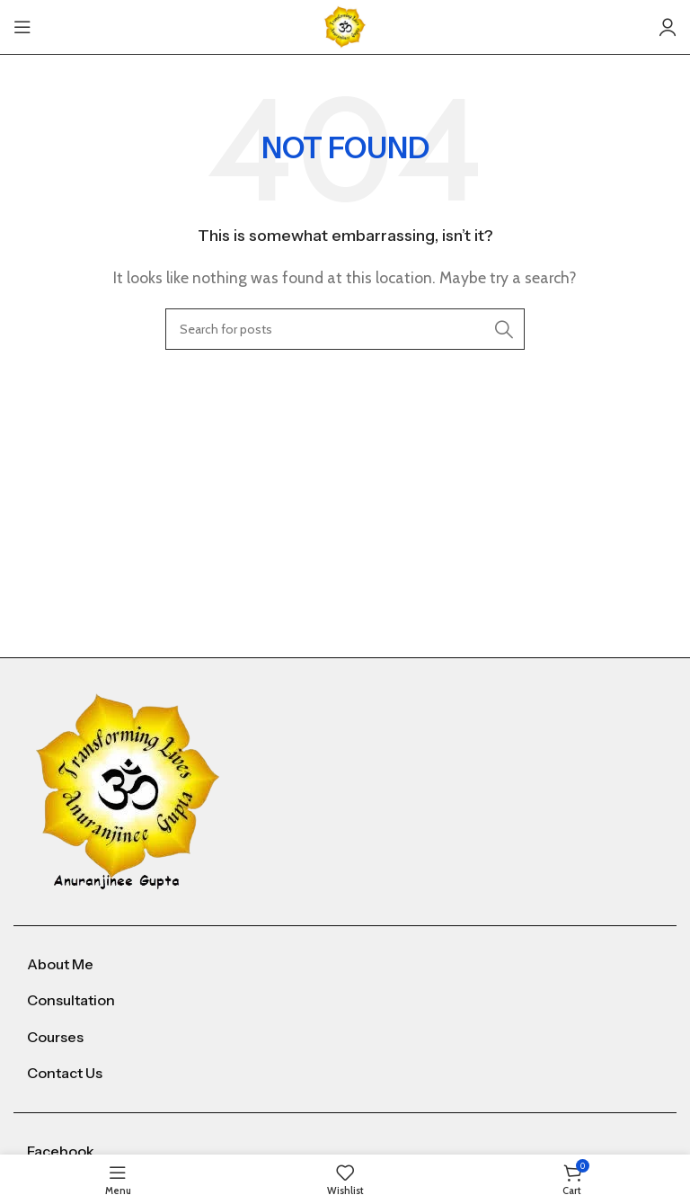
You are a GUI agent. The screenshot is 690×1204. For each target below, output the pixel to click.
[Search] (345, 329)
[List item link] (345, 965)
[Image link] (128, 789)
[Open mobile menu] (22, 27)
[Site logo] (345, 25)
